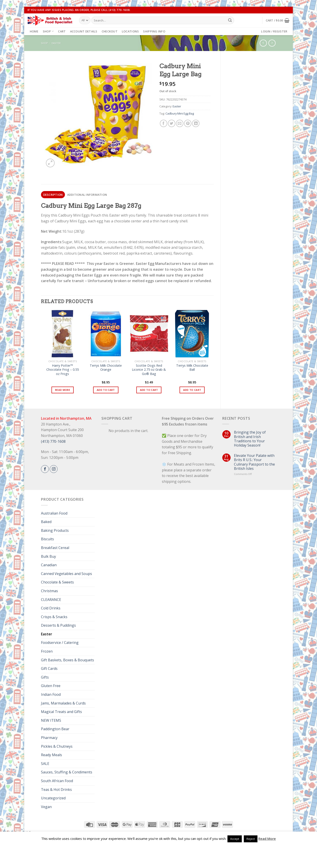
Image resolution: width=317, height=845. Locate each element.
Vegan (46, 806)
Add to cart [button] (106, 390)
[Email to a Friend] (179, 123)
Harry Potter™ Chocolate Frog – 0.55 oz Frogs (62, 370)
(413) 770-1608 (53, 441)
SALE (45, 763)
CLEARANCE (51, 599)
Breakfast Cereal (55, 547)
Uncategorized (53, 798)
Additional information (87, 195)
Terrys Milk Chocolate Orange (106, 368)
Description (53, 195)
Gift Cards (49, 668)
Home (34, 31)
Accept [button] (234, 839)
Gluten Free (50, 685)
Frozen (47, 651)
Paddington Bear (55, 728)
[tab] (53, 194)
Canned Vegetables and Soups (66, 573)
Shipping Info (154, 31)
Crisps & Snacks (54, 616)
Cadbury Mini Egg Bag (179, 113)
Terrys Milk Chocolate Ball (192, 368)
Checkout (110, 31)
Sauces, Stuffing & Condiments (66, 772)
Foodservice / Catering (60, 642)
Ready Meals (51, 754)
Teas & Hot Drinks (56, 789)
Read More (267, 838)
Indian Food (51, 694)
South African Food (57, 780)
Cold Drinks (50, 608)
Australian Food (54, 513)
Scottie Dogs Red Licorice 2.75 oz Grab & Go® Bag (149, 370)
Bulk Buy (48, 556)
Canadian (49, 564)
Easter (56, 43)
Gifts (45, 677)
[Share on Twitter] (171, 123)
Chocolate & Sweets (57, 582)
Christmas (49, 590)
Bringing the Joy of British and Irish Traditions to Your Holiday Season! (250, 438)
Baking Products (55, 530)
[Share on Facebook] (163, 123)
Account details (83, 31)
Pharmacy (49, 737)
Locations (130, 31)
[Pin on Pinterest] (187, 123)
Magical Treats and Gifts (61, 711)
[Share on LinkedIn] (195, 123)
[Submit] (230, 20)
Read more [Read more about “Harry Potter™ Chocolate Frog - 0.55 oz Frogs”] (62, 390)
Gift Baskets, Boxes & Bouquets (67, 660)
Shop (48, 31)
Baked (46, 521)
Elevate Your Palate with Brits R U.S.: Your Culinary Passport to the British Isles (254, 462)
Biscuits (47, 538)
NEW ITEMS (51, 720)
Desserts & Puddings (58, 625)
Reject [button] (250, 839)
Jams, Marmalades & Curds (63, 703)
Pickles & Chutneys (57, 746)
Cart (62, 31)
